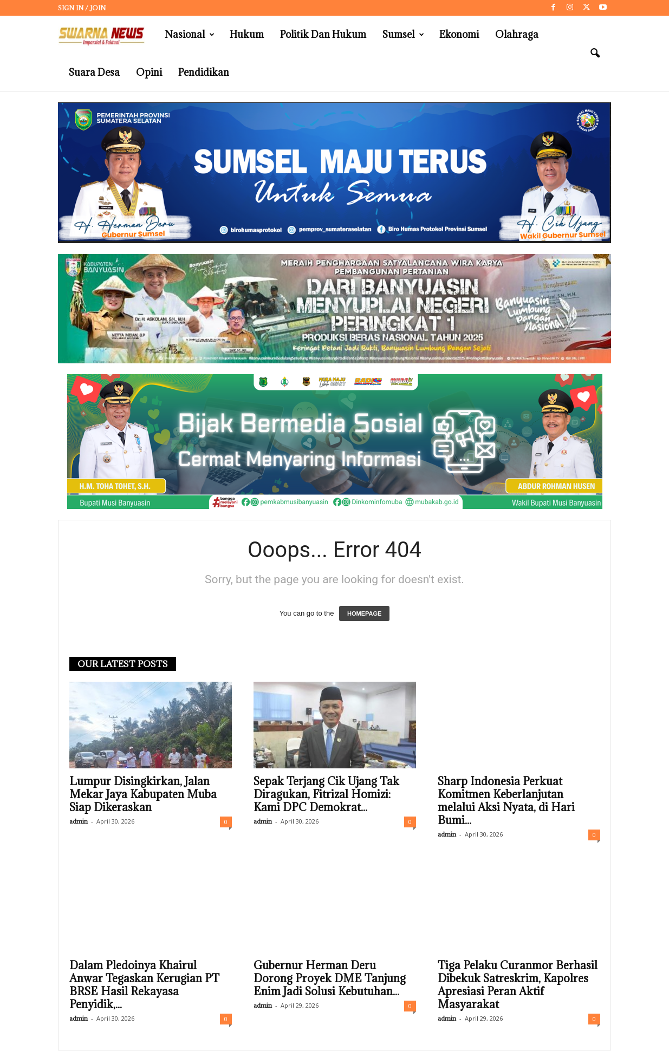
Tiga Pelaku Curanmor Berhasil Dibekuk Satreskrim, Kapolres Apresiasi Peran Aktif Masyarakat (517, 984)
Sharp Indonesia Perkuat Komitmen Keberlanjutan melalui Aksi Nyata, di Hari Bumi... (506, 800)
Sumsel (403, 35)
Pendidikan (203, 72)
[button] (595, 54)
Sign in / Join (82, 8)
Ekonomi (459, 34)
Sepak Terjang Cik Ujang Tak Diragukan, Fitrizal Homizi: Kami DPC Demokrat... (326, 794)
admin (78, 821)
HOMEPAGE (364, 613)
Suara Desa (94, 72)
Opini (149, 72)
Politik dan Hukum (323, 34)
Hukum (247, 34)
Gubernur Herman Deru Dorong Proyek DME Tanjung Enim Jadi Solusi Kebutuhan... (330, 978)
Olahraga (516, 34)
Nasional (190, 35)
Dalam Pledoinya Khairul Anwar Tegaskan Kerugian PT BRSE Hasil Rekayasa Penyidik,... (144, 984)
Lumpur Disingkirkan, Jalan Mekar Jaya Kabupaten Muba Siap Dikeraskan (143, 794)
